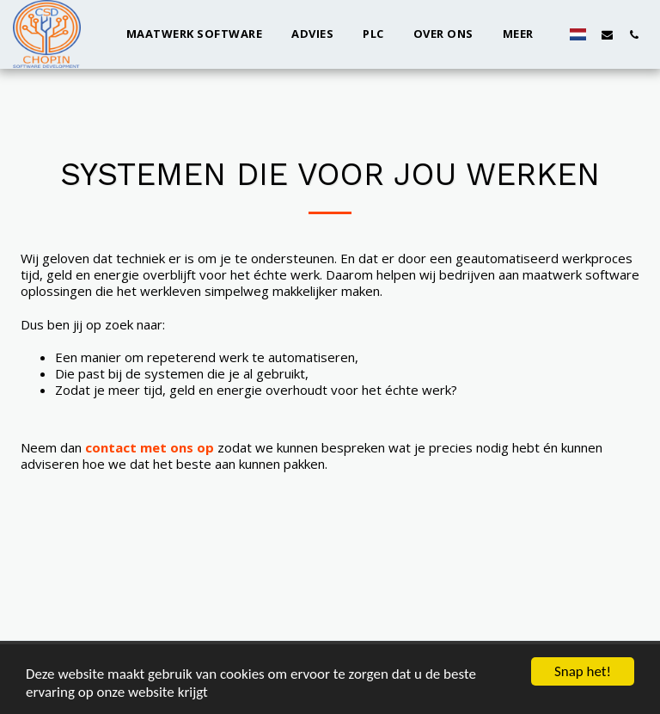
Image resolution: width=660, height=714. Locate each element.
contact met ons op (149, 447)
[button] (607, 34)
